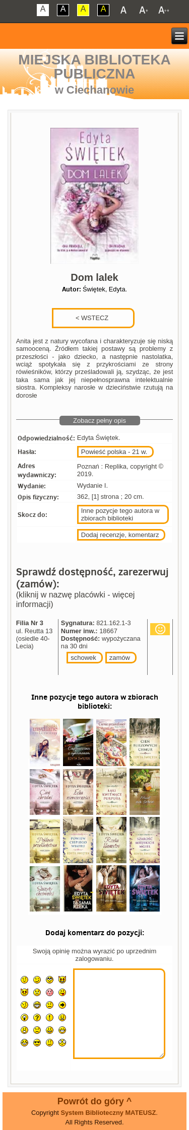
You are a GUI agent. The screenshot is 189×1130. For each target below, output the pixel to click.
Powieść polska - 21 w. (114, 452)
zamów (119, 657)
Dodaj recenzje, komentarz (120, 535)
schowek (83, 657)
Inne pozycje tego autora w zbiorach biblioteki (120, 514)
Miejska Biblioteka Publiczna (94, 67)
